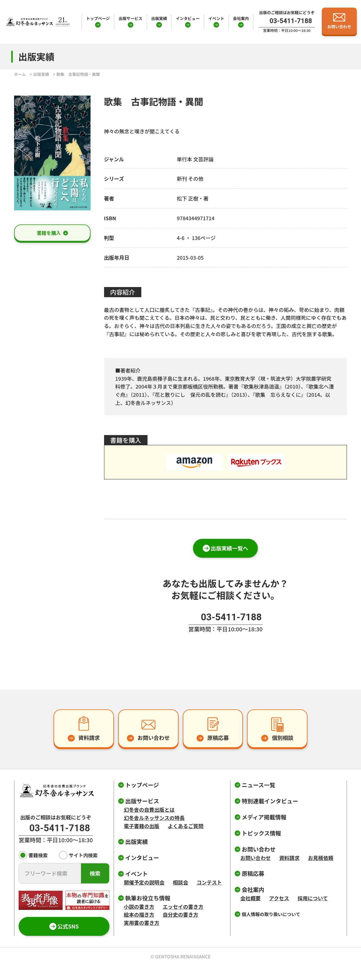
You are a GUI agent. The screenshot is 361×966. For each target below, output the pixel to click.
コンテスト (209, 882)
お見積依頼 (320, 857)
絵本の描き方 (139, 914)
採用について (313, 898)
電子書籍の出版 (141, 826)
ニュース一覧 (258, 785)
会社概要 (250, 898)
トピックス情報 (261, 833)
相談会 (180, 882)
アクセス (279, 898)
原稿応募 (253, 873)
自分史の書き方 (180, 914)
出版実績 (159, 18)
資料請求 (289, 857)
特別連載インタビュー (270, 801)
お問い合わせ (255, 857)
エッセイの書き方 (183, 906)
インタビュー (187, 18)
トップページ (98, 18)
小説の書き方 (139, 906)
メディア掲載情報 (264, 817)
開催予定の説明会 (144, 882)
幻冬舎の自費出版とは (149, 809)
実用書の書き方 (141, 922)
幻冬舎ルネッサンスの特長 (154, 817)
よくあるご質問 (185, 826)
